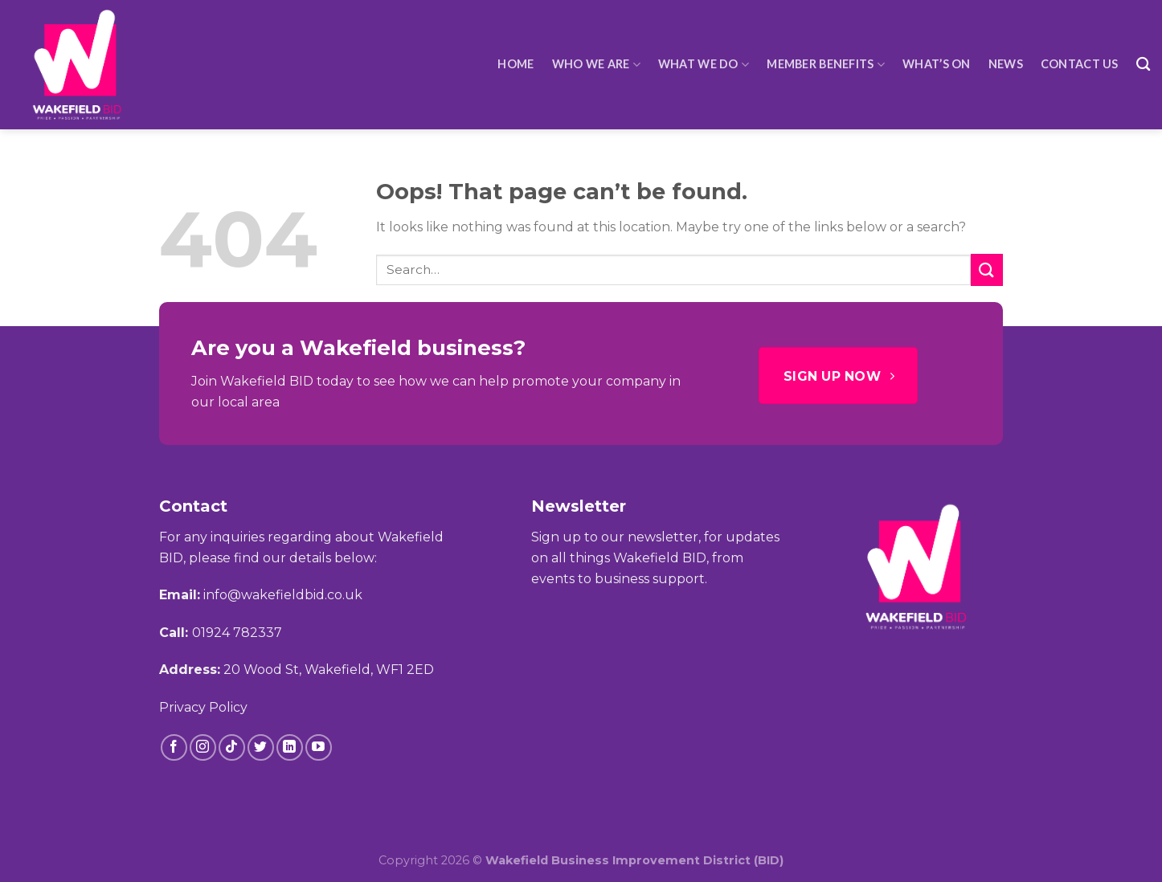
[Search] (1143, 64)
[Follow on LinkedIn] (289, 747)
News (1005, 64)
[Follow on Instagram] (203, 747)
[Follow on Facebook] (174, 747)
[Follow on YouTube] (318, 747)
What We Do (703, 64)
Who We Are (596, 64)
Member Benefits (826, 64)
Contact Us (1080, 64)
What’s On (936, 64)
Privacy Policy (203, 707)
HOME (515, 64)
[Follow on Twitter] (261, 747)
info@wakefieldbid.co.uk (282, 594)
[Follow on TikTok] (232, 747)
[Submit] (987, 269)
